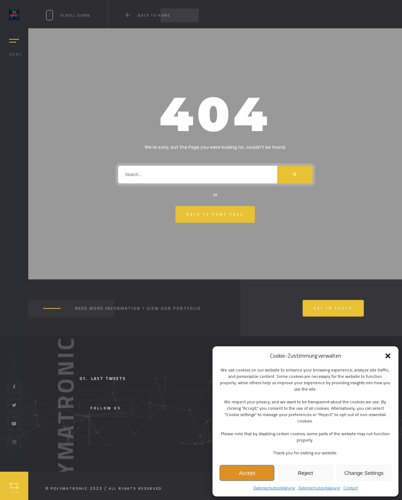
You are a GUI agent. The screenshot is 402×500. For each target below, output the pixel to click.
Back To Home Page (215, 214)
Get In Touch (333, 308)
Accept (247, 473)
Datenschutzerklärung (274, 487)
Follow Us (106, 408)
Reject (305, 473)
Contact (350, 487)
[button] (387, 355)
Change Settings (364, 473)
